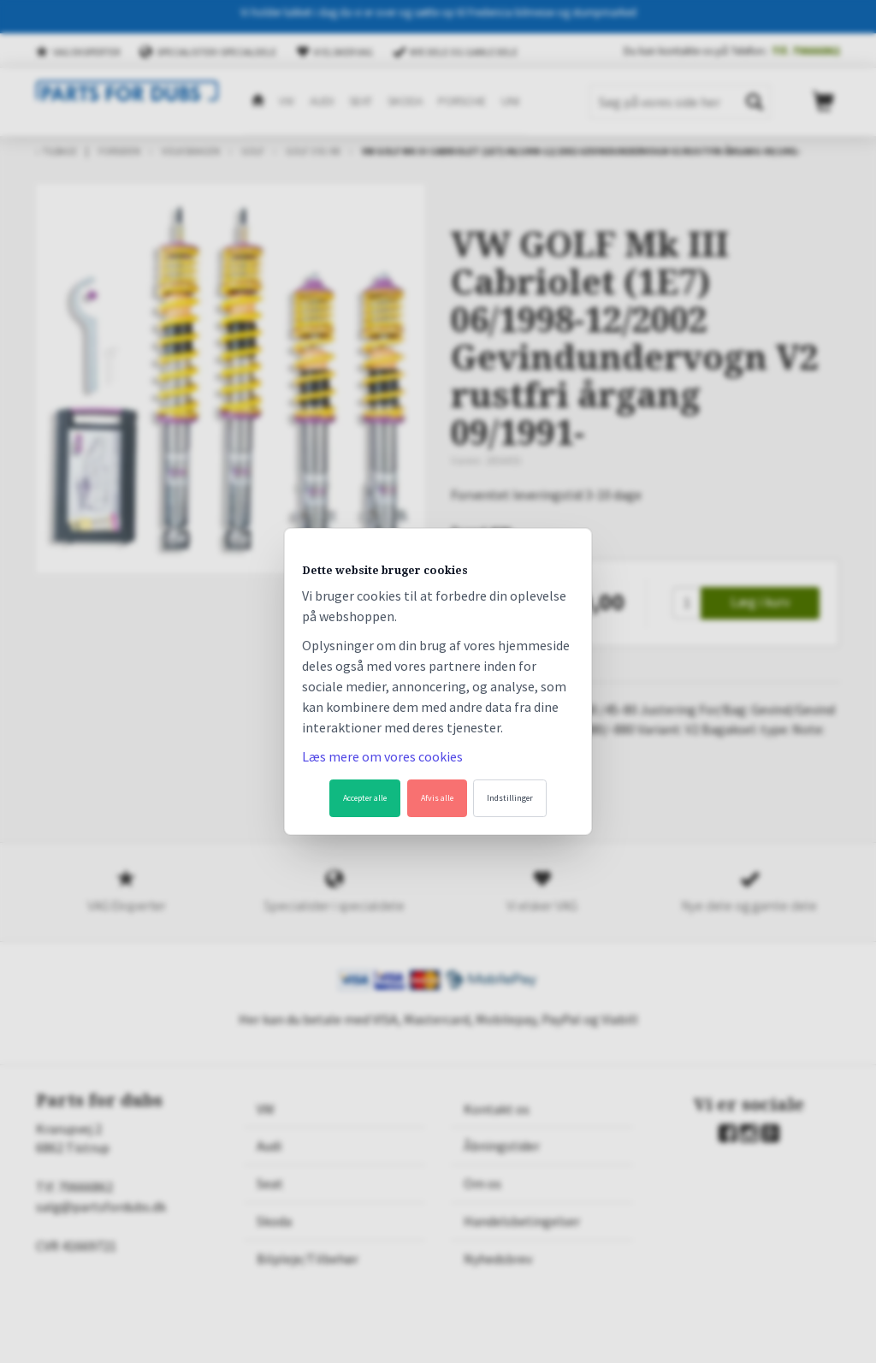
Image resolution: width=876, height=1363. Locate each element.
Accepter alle (365, 797)
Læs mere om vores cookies (382, 756)
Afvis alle (437, 797)
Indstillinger (510, 797)
